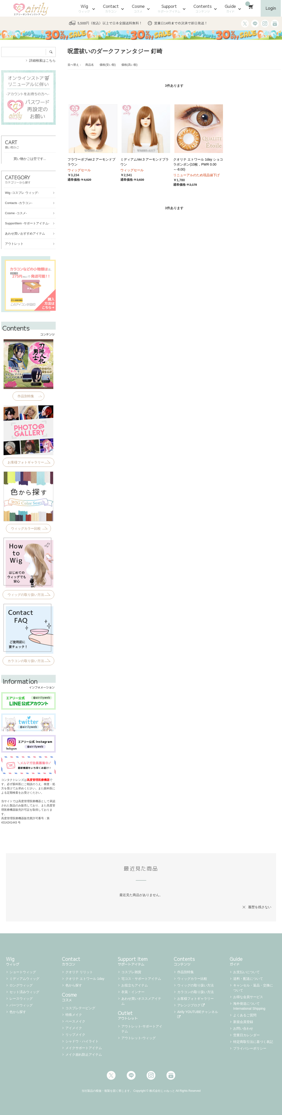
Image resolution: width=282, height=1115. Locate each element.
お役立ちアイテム (134, 985)
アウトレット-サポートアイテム (141, 1028)
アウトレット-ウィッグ (138, 1038)
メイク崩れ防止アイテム (83, 1054)
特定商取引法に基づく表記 (253, 1042)
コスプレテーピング (80, 1008)
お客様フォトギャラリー (195, 998)
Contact (111, 9)
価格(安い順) (108, 64)
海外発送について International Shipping (249, 1006)
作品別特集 (185, 972)
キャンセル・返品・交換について (253, 987)
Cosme (138, 9)
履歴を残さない (259, 907)
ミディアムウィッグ (24, 979)
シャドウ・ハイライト (82, 1041)
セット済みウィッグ (24, 992)
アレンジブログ (191, 1005)
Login (271, 8)
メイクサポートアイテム (83, 1048)
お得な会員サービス (248, 997)
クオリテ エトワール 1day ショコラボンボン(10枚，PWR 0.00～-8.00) (198, 164)
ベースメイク (75, 1021)
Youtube (170, 1075)
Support (169, 9)
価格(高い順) (129, 64)
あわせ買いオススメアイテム (141, 1001)
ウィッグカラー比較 (192, 979)
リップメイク (75, 1034)
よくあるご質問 (244, 1015)
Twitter (111, 1075)
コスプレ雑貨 (131, 972)
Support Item (141, 961)
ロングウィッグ (21, 985)
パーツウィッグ (21, 1005)
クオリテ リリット (79, 972)
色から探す (17, 1012)
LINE (131, 1075)
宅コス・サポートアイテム (141, 979)
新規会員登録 (243, 1022)
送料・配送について (248, 979)
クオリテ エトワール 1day (84, 979)
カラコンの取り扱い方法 (195, 992)
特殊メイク (73, 1015)
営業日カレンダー (246, 1035)
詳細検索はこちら (42, 60)
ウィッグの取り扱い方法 (195, 985)
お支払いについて (246, 972)
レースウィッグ (21, 998)
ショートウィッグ (22, 972)
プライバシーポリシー (249, 1048)
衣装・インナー (133, 992)
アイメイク (73, 1028)
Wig (84, 9)
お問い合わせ (243, 1028)
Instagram (150, 1075)
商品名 (89, 64)
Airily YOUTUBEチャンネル (198, 1014)
